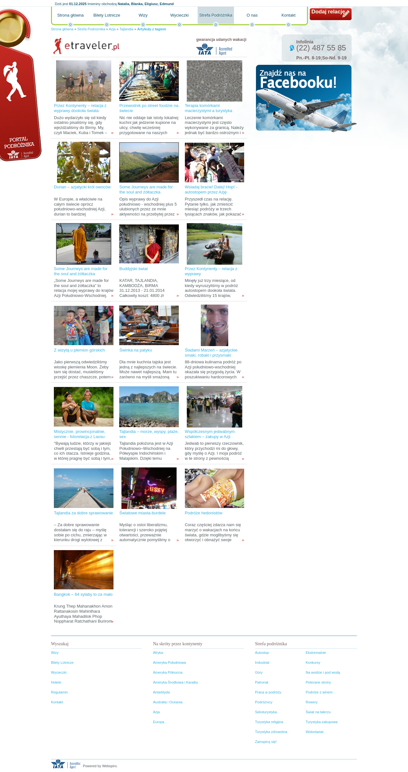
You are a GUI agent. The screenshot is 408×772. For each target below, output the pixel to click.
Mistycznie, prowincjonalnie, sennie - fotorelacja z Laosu (79, 434)
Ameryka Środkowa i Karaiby (175, 682)
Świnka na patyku (135, 350)
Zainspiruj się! (266, 742)
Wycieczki (179, 15)
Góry (259, 672)
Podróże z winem (319, 692)
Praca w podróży (268, 692)
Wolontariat (314, 732)
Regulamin (59, 692)
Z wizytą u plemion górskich (79, 350)
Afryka (158, 653)
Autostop (262, 653)
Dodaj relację (328, 12)
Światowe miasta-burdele (142, 513)
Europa (158, 722)
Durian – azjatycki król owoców (82, 187)
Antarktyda (161, 692)
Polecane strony (318, 682)
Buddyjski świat (133, 268)
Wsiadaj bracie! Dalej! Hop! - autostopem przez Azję (211, 189)
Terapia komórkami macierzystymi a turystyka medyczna (208, 110)
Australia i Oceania (167, 702)
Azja (112, 29)
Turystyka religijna (269, 722)
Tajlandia (126, 29)
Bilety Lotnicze (106, 15)
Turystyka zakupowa (322, 722)
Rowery (311, 702)
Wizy (143, 15)
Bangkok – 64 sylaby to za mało (83, 594)
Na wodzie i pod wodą (323, 672)
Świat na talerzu (318, 712)
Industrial (262, 662)
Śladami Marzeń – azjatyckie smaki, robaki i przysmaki (211, 353)
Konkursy (313, 662)
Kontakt (288, 15)
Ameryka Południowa (169, 662)
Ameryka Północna (167, 672)
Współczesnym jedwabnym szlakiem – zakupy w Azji (210, 434)
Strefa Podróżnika (215, 15)
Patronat (261, 682)
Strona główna (70, 15)
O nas (252, 15)
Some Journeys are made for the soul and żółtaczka (146, 189)
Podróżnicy (263, 702)
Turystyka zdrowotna (271, 732)
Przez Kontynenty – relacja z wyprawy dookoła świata (80, 108)
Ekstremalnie (316, 653)
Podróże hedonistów (203, 513)
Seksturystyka (266, 712)
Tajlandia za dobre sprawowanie (83, 513)
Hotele (56, 682)
